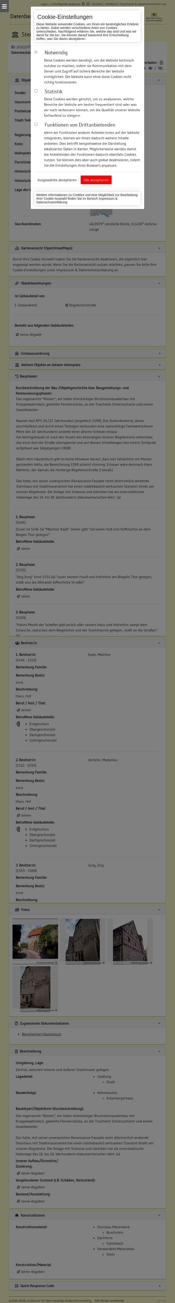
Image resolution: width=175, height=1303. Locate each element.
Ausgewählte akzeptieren (57, 180)
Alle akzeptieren (96, 180)
